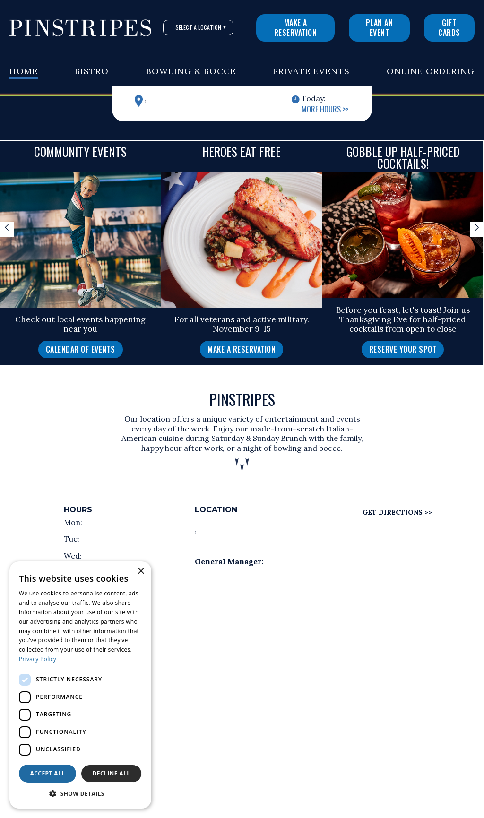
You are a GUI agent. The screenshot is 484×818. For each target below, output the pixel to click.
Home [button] (23, 71)
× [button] (140, 571)
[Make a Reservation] (241, 349)
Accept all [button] (47, 773)
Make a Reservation (295, 27)
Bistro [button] (92, 71)
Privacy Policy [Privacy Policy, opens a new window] (37, 659)
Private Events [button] (311, 71)
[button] (80, 794)
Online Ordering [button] (431, 71)
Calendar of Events (80, 349)
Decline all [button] (111, 773)
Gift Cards (449, 27)
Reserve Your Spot (403, 349)
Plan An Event (379, 27)
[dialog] (80, 685)
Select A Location (201, 27)
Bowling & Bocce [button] (191, 71)
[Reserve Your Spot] (403, 349)
